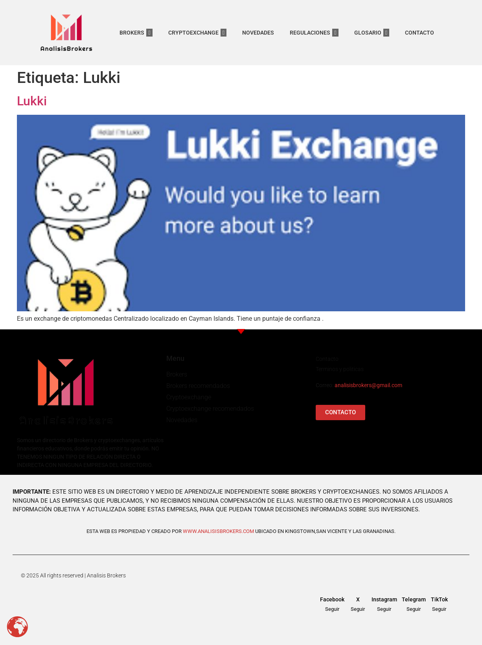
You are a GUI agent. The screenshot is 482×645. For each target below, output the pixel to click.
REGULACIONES (314, 33)
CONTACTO (419, 32)
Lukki (32, 101)
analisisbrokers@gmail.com (368, 385)
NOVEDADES (258, 32)
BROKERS (136, 33)
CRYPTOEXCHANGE (197, 33)
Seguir (332, 609)
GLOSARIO (371, 33)
